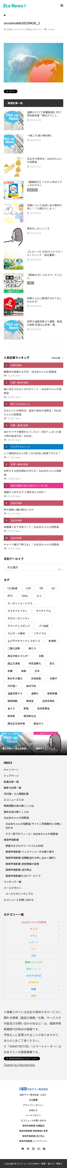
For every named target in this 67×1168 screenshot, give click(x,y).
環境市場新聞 (11, 839)
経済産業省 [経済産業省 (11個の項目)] (43, 708)
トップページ (11, 775)
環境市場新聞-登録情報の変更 (22, 864)
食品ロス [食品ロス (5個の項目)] (39, 723)
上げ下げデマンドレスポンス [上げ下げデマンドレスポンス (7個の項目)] (24, 641)
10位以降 (55, 357)
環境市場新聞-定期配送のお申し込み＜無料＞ (31, 858)
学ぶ (33, 949)
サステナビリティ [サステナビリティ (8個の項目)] (17, 611)
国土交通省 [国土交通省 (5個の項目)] (14, 663)
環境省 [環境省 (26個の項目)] (30, 701)
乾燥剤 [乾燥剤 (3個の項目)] (52, 641)
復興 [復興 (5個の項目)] (23, 671)
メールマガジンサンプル (19, 893)
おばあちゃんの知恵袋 (16, 817)
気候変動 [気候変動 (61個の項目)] (36, 678)
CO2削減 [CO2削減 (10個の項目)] (12, 588)
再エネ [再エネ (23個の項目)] (32, 648)
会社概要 (33, 1099)
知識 (33, 989)
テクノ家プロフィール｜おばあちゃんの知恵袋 (32, 834)
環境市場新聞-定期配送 (33, 1125)
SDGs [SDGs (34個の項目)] (25, 596)
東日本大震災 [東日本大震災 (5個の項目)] (15, 678)
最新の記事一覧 (12, 787)
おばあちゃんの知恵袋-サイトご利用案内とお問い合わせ (34, 825)
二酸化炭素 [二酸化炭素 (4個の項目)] (14, 648)
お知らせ (33, 1110)
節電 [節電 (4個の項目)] (26, 708)
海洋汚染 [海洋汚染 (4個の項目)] (31, 686)
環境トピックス (33, 962)
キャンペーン (11, 769)
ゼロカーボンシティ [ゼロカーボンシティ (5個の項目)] (19, 618)
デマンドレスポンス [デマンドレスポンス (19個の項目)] (19, 626)
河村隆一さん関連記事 (16, 793)
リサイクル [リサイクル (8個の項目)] (40, 633)
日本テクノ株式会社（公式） (33, 1094)
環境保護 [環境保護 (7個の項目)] (52, 693)
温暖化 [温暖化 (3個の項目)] (35, 693)
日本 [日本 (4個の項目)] (37, 671)
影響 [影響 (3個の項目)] (10, 671)
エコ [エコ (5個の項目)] (38, 596)
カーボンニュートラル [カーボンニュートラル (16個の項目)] (20, 603)
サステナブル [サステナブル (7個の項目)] (43, 611)
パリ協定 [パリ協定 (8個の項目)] (44, 626)
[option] (17, 743)
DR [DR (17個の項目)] (41, 588)
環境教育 (34, 982)
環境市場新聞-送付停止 (19, 869)
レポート (34, 942)
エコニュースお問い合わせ (19, 900)
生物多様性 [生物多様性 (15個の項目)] (48, 701)
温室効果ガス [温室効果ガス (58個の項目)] (15, 693)
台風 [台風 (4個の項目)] (41, 656)
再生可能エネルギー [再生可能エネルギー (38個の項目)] (19, 656)
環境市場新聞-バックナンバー (33, 1140)
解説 (33, 995)
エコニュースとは (14, 799)
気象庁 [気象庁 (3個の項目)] (53, 678)
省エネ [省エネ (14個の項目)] (11, 708)
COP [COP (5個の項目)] (28, 588)
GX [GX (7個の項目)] (53, 588)
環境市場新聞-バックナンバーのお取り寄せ (30, 851)
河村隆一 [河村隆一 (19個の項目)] (13, 686)
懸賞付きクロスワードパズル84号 (24, 846)
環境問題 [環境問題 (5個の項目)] (13, 701)
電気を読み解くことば (16, 812)
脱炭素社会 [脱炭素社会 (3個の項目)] (30, 716)
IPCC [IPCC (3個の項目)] (10, 596)
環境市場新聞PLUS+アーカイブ (23, 876)
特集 (33, 955)
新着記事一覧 (11, 781)
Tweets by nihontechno (19, 1065)
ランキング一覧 (12, 881)
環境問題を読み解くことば (19, 805)
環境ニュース (33, 969)
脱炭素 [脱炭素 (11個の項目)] (11, 716)
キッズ (33, 929)
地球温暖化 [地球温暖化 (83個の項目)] (35, 663)
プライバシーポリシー (33, 1104)
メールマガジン (12, 888)
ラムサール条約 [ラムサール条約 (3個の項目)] (16, 633)
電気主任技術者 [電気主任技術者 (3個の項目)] (16, 723)
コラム (33, 935)
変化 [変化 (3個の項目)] (52, 663)
